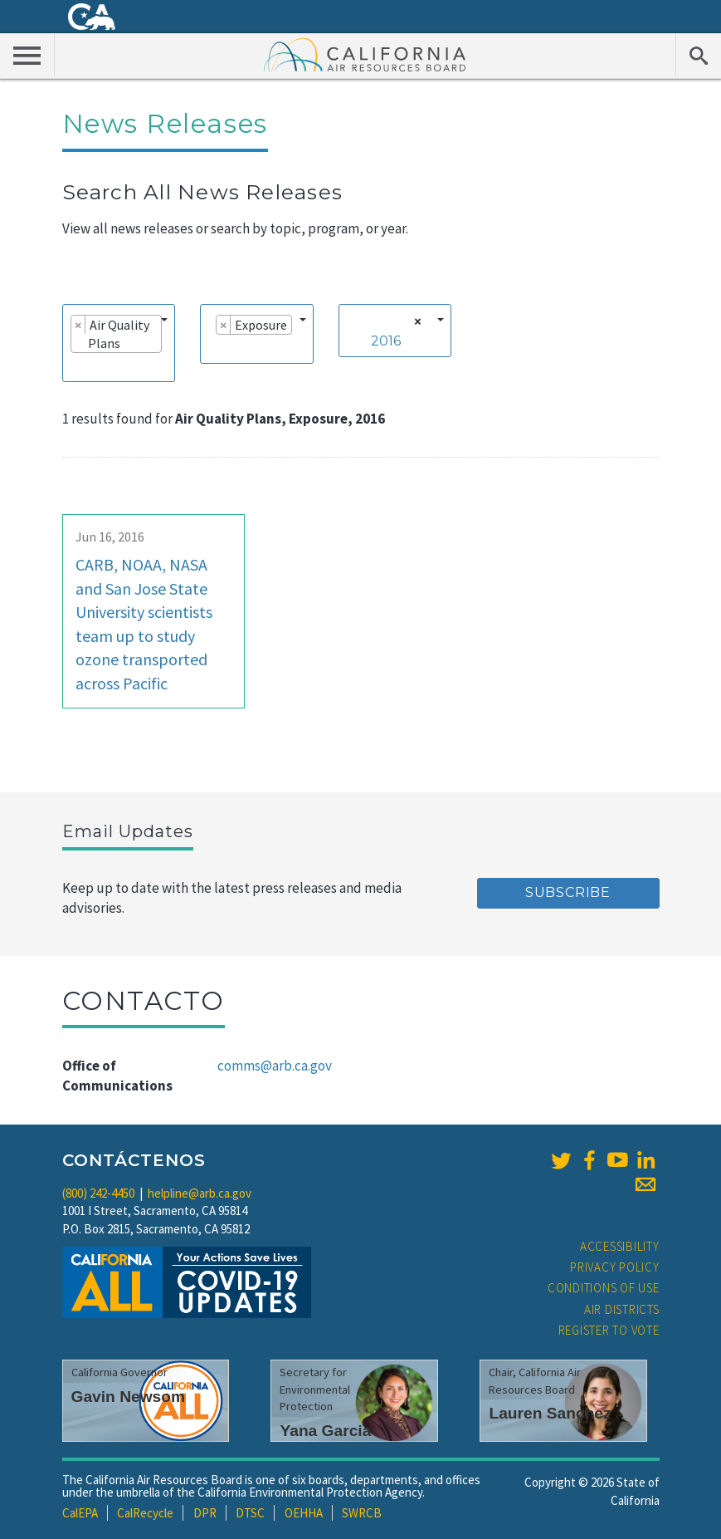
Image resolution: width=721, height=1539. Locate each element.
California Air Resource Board (365, 54)
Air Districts (622, 1309)
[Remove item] (78, 325)
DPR (205, 1513)
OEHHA (304, 1513)
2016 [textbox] (386, 341)
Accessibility (620, 1246)
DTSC (250, 1513)
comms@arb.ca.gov (274, 1065)
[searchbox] (75, 366)
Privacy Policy (615, 1267)
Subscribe (568, 892)
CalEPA (80, 1513)
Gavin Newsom (128, 1396)
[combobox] (119, 343)
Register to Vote (609, 1330)
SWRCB (362, 1513)
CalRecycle (145, 1513)
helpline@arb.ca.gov (199, 1193)
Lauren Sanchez (550, 1413)
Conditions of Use (604, 1288)
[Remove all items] (415, 321)
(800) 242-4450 (98, 1193)
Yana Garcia (325, 1430)
